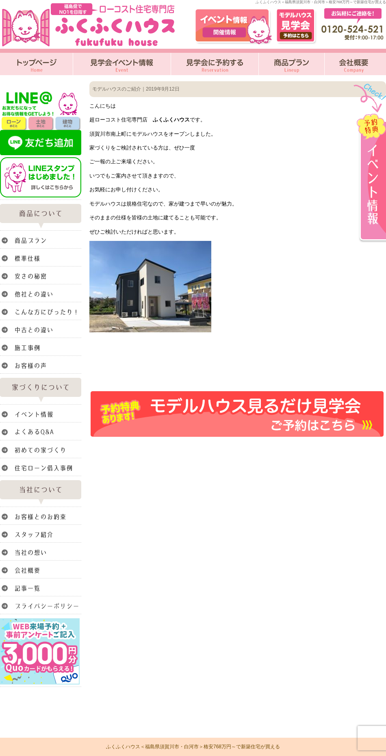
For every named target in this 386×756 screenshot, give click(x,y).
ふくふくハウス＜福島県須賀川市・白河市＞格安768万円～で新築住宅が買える (193, 747)
